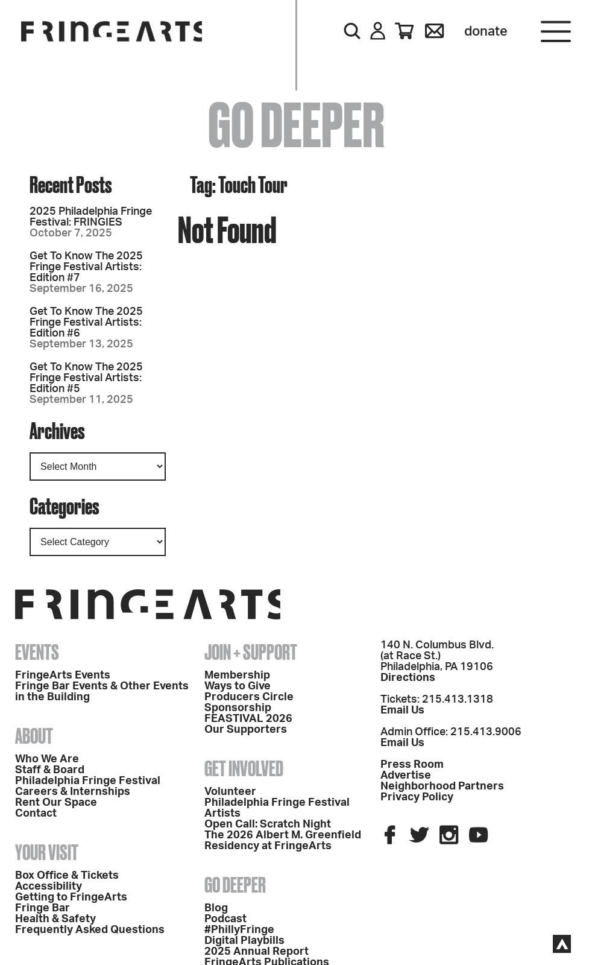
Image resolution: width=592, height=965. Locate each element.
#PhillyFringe (239, 930)
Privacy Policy (416, 797)
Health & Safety (55, 919)
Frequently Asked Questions (90, 930)
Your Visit (46, 852)
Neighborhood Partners (442, 786)
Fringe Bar (42, 908)
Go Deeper (235, 885)
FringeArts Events (62, 675)
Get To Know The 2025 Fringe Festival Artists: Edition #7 (86, 267)
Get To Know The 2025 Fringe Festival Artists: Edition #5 (86, 378)
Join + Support (250, 652)
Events (37, 652)
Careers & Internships (72, 791)
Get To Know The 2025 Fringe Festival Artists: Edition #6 (86, 322)
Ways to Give (237, 686)
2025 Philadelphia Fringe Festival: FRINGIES (91, 217)
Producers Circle (249, 697)
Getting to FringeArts (71, 897)
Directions (407, 677)
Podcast (225, 919)
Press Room (412, 764)
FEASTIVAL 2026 (248, 718)
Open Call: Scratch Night (267, 824)
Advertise (405, 775)
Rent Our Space (56, 802)
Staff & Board (49, 770)
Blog (216, 908)
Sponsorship (237, 708)
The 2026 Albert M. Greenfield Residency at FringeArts (282, 841)
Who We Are (47, 759)
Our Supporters (245, 729)
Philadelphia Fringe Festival (87, 781)
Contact (36, 813)
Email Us (402, 710)
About (34, 736)
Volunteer (230, 791)
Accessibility (48, 886)
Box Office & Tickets (67, 875)
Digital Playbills (244, 940)
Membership (237, 675)
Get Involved (243, 768)
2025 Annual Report (256, 951)
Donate (486, 31)
